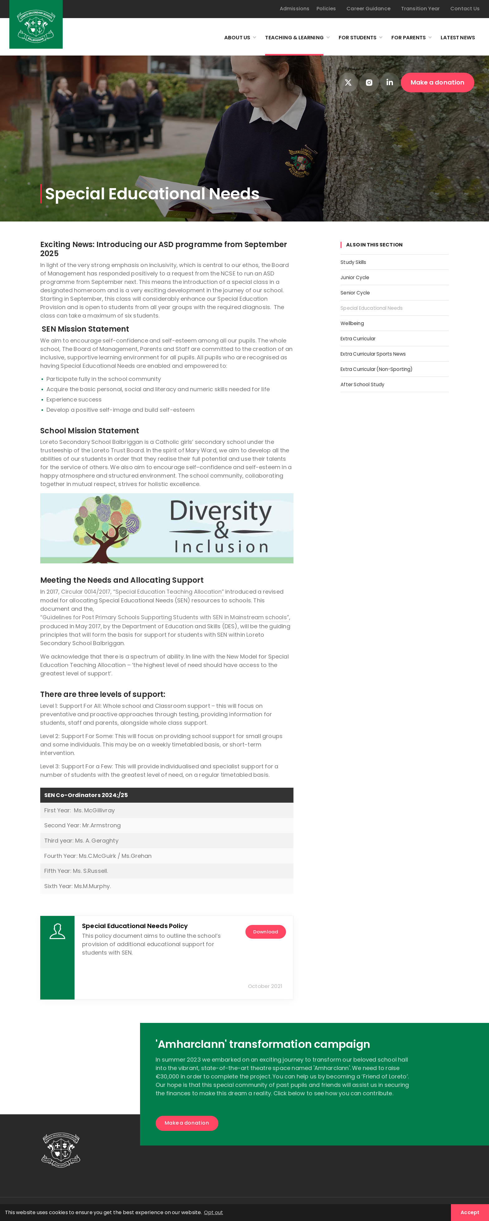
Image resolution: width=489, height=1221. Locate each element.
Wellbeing (354, 322)
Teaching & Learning (281, 38)
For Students (349, 38)
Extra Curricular (362, 337)
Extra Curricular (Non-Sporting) (385, 367)
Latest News (456, 38)
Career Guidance (368, 8)
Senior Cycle (358, 292)
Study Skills (356, 262)
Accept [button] (470, 1212)
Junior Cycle (358, 277)
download (263, 931)
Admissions (295, 8)
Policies (326, 8)
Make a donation (438, 82)
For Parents (403, 38)
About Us (220, 38)
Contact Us (465, 8)
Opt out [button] (213, 1212)
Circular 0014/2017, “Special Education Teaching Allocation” (144, 592)
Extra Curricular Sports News (380, 352)
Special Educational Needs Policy (135, 926)
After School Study (367, 382)
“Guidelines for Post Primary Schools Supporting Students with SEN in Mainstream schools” (166, 617)
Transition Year (420, 8)
